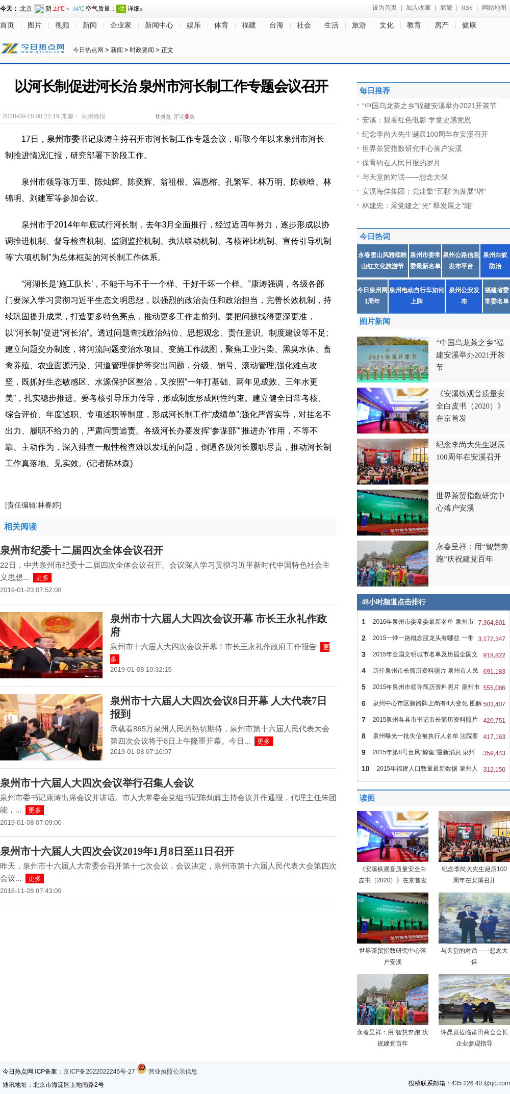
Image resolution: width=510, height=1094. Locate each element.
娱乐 (194, 25)
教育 (414, 25)
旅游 (359, 25)
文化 (386, 25)
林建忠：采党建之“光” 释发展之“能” (418, 205)
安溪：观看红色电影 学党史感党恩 (416, 120)
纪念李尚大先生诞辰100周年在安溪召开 (425, 134)
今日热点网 (88, 50)
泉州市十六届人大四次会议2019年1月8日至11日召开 (117, 851)
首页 (7, 25)
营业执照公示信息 (167, 1071)
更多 (42, 577)
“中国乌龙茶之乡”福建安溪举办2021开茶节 (429, 105)
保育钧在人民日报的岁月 (401, 163)
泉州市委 (63, 139)
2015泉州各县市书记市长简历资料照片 (433, 719)
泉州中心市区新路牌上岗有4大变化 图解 (433, 703)
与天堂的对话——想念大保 (405, 177)
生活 (331, 25)
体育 (221, 25)
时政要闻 (142, 50)
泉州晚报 (93, 116)
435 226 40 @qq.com (480, 1083)
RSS (467, 7)
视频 (62, 25)
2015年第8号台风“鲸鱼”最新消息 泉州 (433, 752)
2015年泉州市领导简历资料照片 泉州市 (433, 687)
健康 (469, 25)
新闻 (90, 25)
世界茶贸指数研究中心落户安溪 (412, 148)
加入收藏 (418, 7)
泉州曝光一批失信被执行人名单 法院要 (433, 736)
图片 (35, 25)
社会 (304, 25)
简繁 (446, 7)
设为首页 (384, 7)
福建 (249, 25)
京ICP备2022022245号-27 (99, 1071)
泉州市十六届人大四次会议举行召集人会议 (97, 782)
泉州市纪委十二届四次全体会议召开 (81, 550)
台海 (276, 25)
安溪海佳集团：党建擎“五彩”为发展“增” (424, 191)
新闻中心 (159, 25)
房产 (442, 25)
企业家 (121, 25)
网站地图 (494, 7)
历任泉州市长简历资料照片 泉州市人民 (433, 670)
